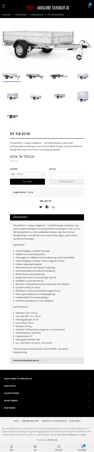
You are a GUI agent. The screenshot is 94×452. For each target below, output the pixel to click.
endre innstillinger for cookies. (74, 434)
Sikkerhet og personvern (54, 421)
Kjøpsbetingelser (30, 421)
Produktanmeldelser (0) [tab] (26, 361)
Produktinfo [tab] (20, 217)
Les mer (53, 434)
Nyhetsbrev (75, 421)
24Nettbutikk (52, 440)
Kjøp (27, 181)
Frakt (16, 421)
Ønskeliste (66, 181)
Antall (52, 169)
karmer (14, 169)
